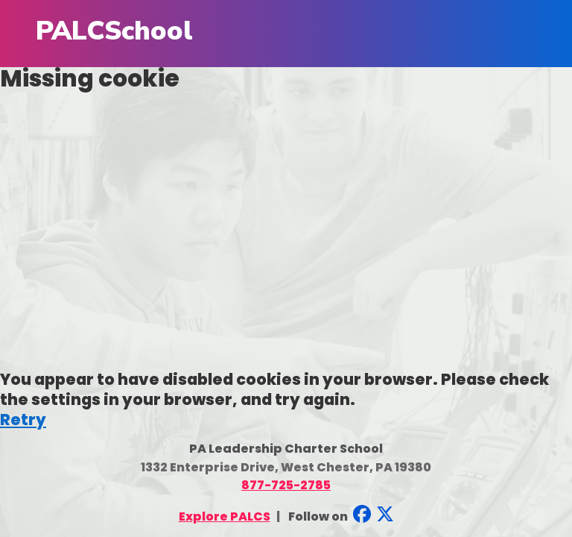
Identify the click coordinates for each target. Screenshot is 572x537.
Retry (23, 419)
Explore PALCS (224, 516)
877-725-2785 (286, 485)
